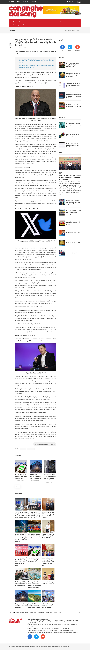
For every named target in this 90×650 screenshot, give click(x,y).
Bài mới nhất (19, 493)
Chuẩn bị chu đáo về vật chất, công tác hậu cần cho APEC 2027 (48, 536)
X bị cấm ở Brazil (31, 449)
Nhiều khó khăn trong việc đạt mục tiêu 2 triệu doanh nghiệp (47, 605)
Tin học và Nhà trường (14, 24)
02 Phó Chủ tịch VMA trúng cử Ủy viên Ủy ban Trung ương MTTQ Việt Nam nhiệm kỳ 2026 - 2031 (48, 561)
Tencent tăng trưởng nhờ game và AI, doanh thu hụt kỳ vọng (21, 476)
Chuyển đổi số (31, 21)
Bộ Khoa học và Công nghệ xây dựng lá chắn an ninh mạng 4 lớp (21, 583)
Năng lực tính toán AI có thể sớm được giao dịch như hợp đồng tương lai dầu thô (50, 477)
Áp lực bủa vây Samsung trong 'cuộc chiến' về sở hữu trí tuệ (36, 476)
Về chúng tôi (12, 1)
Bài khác (18, 456)
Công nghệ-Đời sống (22, 21)
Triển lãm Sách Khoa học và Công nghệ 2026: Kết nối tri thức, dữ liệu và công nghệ (34, 514)
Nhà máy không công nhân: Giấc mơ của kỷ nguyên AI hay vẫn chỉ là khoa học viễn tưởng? (34, 584)
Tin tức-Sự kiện (12, 21)
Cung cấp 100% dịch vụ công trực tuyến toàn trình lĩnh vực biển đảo (34, 605)
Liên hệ (19, 1)
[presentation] (16, 486)
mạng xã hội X (23, 449)
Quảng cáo (26, 1)
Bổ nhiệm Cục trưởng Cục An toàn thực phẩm (48, 583)
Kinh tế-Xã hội (49, 612)
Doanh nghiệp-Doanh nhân (61, 21)
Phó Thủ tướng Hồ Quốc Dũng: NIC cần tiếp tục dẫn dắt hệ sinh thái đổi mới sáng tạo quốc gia (21, 514)
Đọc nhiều (61, 57)
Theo (44, 444)
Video (21, 24)
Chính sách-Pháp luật (49, 21)
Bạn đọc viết (62, 117)
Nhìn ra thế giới (39, 21)
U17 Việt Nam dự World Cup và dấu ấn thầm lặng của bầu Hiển (34, 536)
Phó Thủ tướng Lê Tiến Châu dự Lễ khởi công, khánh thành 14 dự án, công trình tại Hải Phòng (21, 561)
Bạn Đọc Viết (15, 612)
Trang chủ (67, 30)
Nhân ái (55, 612)
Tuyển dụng (33, 1)
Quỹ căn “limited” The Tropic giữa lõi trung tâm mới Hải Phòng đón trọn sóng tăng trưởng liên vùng (21, 537)
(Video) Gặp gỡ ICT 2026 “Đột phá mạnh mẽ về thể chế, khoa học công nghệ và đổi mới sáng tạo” (70, 177)
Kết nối (61, 40)
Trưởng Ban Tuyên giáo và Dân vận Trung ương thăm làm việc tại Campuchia (48, 514)
